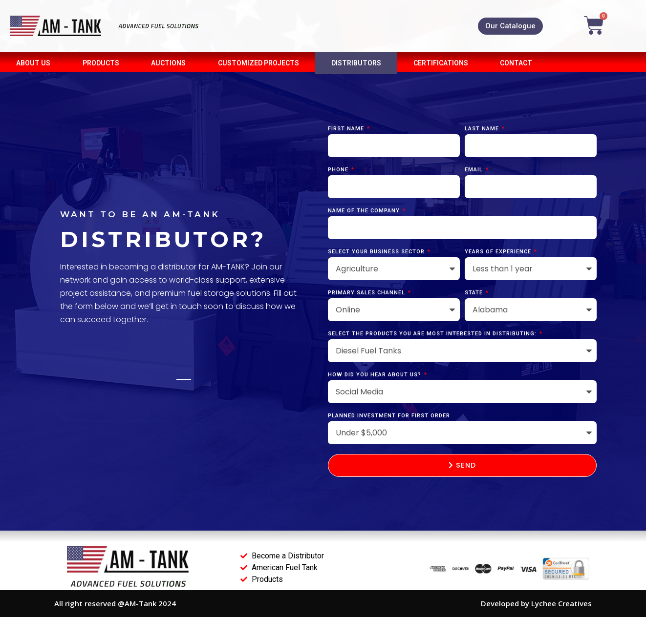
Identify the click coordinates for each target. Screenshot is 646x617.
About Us (33, 63)
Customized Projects (258, 63)
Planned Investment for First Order (389, 416)
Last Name (483, 129)
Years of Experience (499, 252)
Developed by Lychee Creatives (536, 603)
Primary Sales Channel (367, 293)
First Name (347, 129)
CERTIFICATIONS (440, 63)
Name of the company (365, 211)
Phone (339, 170)
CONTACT (516, 63)
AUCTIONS (168, 63)
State (475, 293)
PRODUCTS (101, 63)
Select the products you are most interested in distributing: (433, 334)
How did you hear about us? (375, 375)
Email (475, 170)
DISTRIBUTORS (356, 63)
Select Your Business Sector (377, 252)
